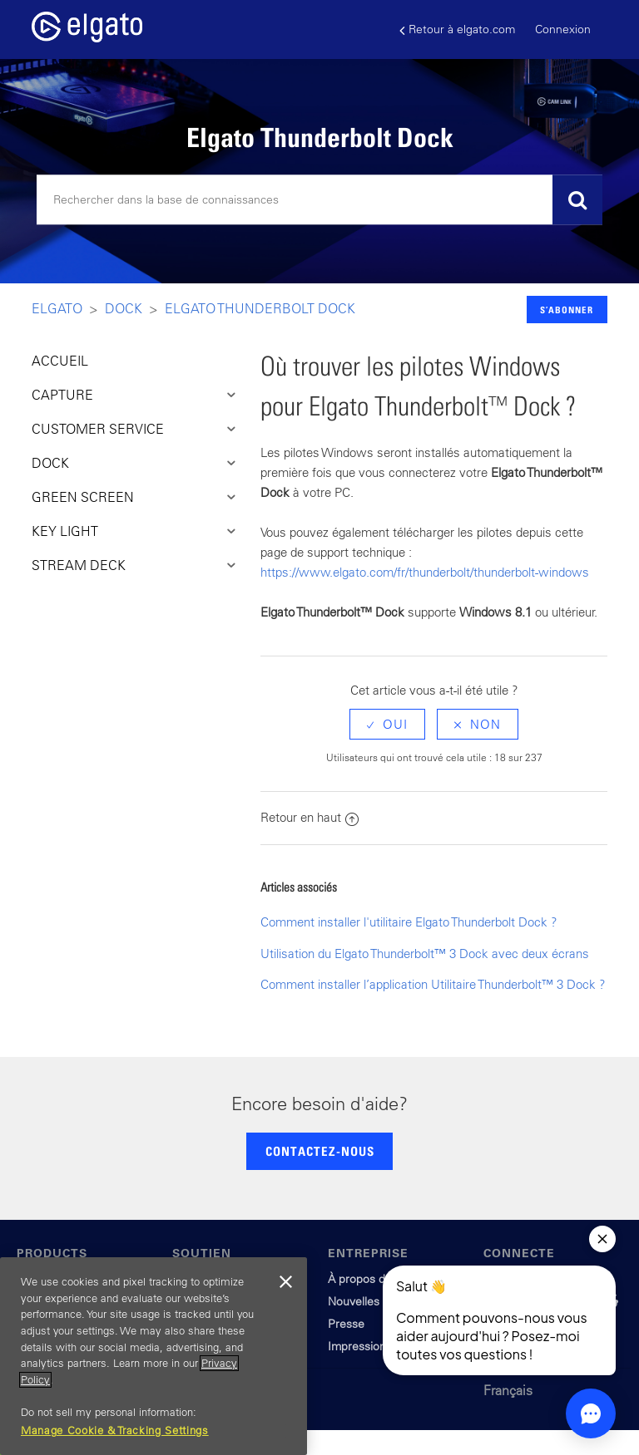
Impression (357, 1346)
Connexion (563, 29)
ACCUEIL (60, 360)
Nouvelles (353, 1301)
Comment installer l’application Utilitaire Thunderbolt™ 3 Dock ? (433, 984)
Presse (346, 1323)
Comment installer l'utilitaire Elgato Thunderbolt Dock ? (408, 922)
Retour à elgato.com (457, 29)
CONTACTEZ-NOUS (319, 1150)
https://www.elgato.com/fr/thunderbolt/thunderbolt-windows (424, 572)
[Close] (286, 1282)
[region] (153, 1356)
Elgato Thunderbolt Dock (260, 308)
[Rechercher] (319, 200)
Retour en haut (309, 817)
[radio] (387, 724)
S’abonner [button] (566, 309)
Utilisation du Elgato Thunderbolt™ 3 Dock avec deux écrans (424, 953)
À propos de (360, 1278)
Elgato (57, 308)
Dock (123, 308)
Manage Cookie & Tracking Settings (115, 1430)
